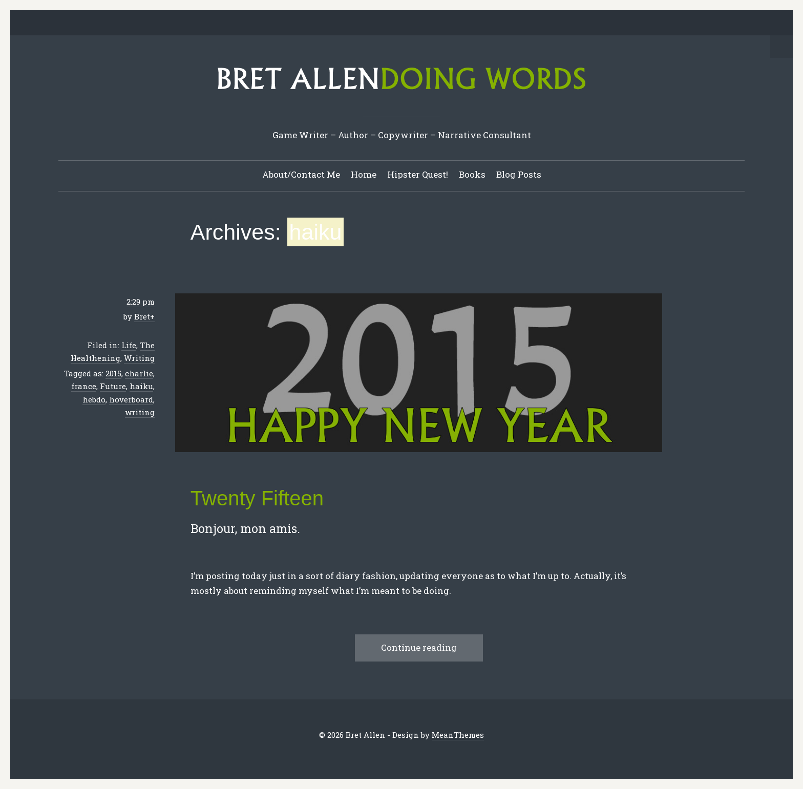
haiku (141, 386)
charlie (139, 373)
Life (128, 345)
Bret (142, 316)
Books (472, 174)
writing (140, 412)
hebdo (93, 399)
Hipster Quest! (417, 174)
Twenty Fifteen (257, 498)
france (83, 386)
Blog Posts (518, 174)
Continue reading (419, 647)
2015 (113, 373)
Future (113, 386)
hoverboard (131, 399)
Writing (139, 358)
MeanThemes (458, 735)
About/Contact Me (301, 174)
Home (363, 174)
